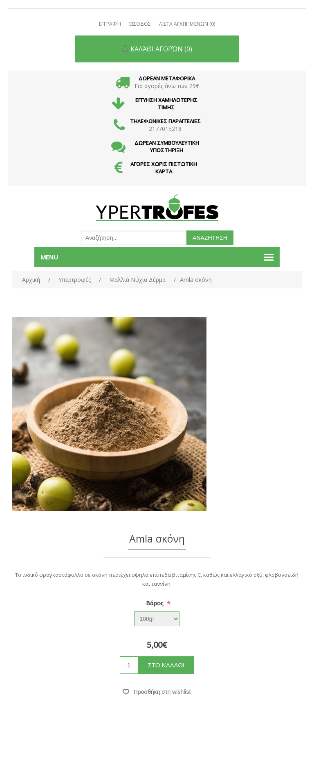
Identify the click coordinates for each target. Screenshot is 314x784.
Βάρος (155, 603)
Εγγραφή (110, 23)
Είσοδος (140, 23)
